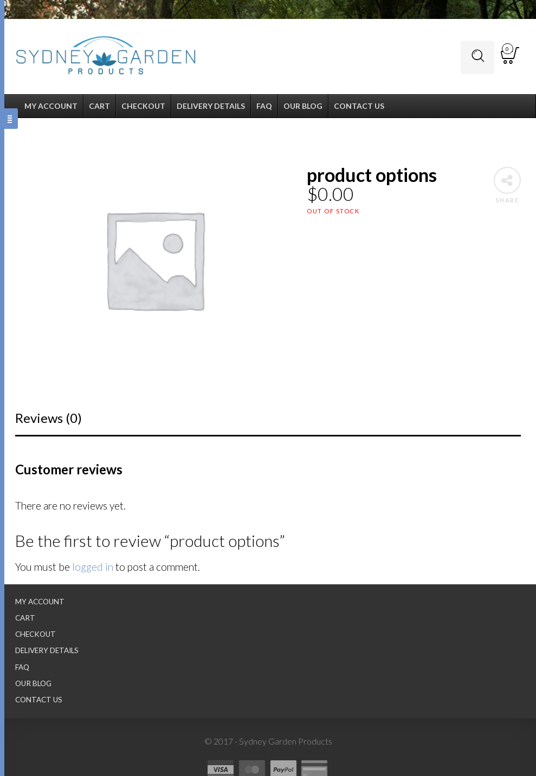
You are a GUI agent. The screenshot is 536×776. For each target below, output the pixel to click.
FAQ (22, 667)
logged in (92, 566)
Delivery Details (47, 650)
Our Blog (33, 683)
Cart (25, 618)
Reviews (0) (48, 418)
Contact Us (38, 699)
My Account (39, 601)
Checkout (35, 634)
